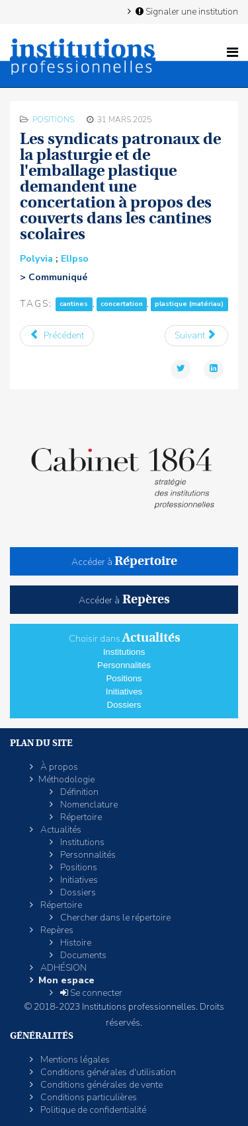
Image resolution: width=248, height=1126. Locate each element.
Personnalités (124, 665)
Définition (78, 792)
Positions (53, 119)
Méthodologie (66, 779)
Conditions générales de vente (100, 1084)
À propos (58, 767)
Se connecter (90, 993)
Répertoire (80, 817)
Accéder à (124, 562)
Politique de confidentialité (92, 1110)
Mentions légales (74, 1059)
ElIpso (75, 258)
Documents (82, 955)
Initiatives (124, 691)
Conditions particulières (87, 1097)
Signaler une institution (186, 11)
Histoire (74, 942)
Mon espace (66, 980)
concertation (122, 304)
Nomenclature (88, 804)
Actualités (59, 829)
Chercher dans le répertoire (114, 917)
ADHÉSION (62, 967)
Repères (55, 930)
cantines (74, 304)
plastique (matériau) (189, 304)
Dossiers (124, 705)
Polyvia (36, 258)
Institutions (124, 652)
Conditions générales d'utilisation (107, 1072)
